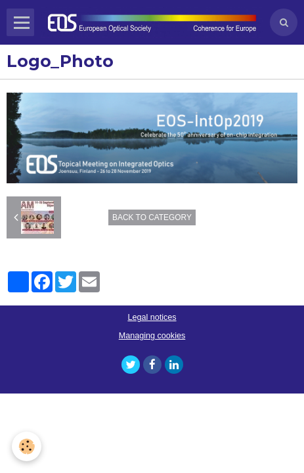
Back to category (152, 217)
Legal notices (151, 317)
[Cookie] (26, 446)
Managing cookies (152, 335)
